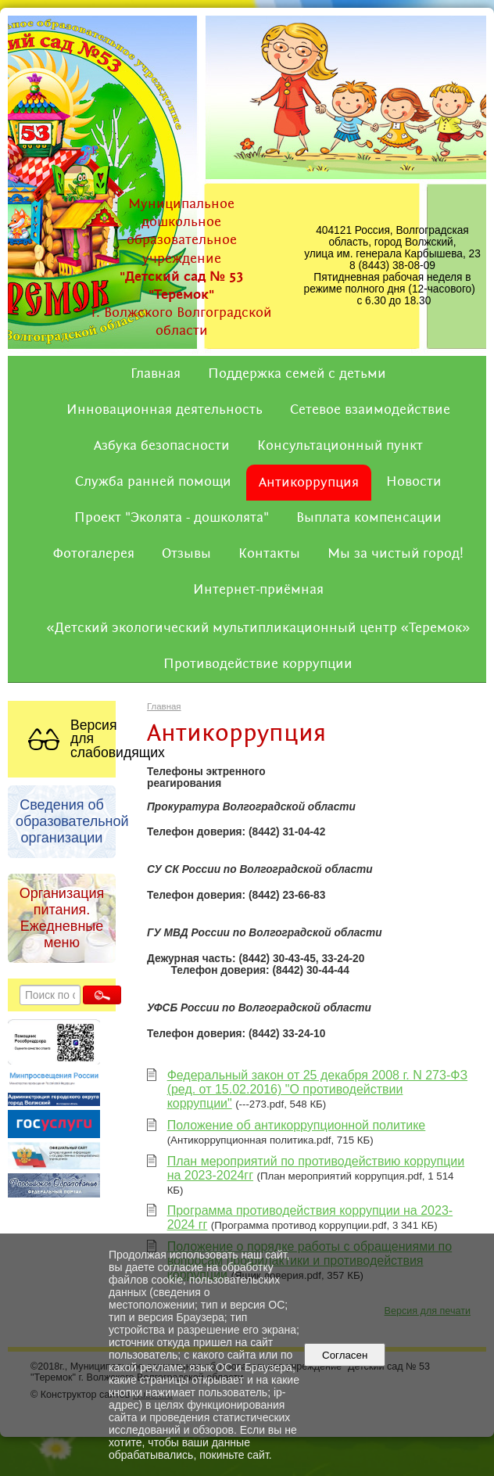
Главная (156, 374)
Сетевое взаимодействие (370, 410)
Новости (414, 482)
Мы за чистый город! (396, 554)
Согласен (345, 1355)
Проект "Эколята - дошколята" (171, 518)
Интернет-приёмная (258, 590)
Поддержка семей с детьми (297, 374)
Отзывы (186, 554)
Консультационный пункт (340, 446)
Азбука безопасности (162, 446)
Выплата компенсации (369, 518)
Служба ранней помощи (153, 482)
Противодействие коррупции (258, 664)
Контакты (269, 554)
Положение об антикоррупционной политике (296, 1125)
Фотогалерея (93, 554)
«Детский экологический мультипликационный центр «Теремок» (259, 628)
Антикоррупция (309, 483)
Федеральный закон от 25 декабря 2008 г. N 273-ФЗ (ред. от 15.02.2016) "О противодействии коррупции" (317, 1089)
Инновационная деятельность (164, 410)
